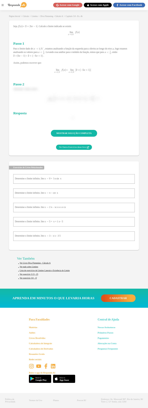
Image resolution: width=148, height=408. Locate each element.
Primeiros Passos (105, 333)
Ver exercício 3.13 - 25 (29, 274)
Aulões (32, 333)
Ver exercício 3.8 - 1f (28, 278)
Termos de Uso (35, 400)
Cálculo (26, 16)
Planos (56, 400)
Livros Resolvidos (37, 338)
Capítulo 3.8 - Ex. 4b (74, 16)
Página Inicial (14, 16)
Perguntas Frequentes (108, 349)
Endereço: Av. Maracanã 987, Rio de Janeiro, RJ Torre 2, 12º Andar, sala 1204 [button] (122, 400)
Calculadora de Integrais (40, 343)
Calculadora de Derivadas (41, 349)
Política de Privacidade (10, 400)
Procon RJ (81, 400)
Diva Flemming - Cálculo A (51, 16)
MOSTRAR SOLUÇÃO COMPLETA (74, 133)
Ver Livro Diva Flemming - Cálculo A (35, 263)
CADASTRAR (118, 298)
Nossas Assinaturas (106, 327)
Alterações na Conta (107, 343)
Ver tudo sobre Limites (29, 267)
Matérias (33, 327)
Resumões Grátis (37, 354)
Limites (35, 16)
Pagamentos (103, 338)
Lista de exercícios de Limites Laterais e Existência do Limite (45, 270)
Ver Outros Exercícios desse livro (74, 147)
